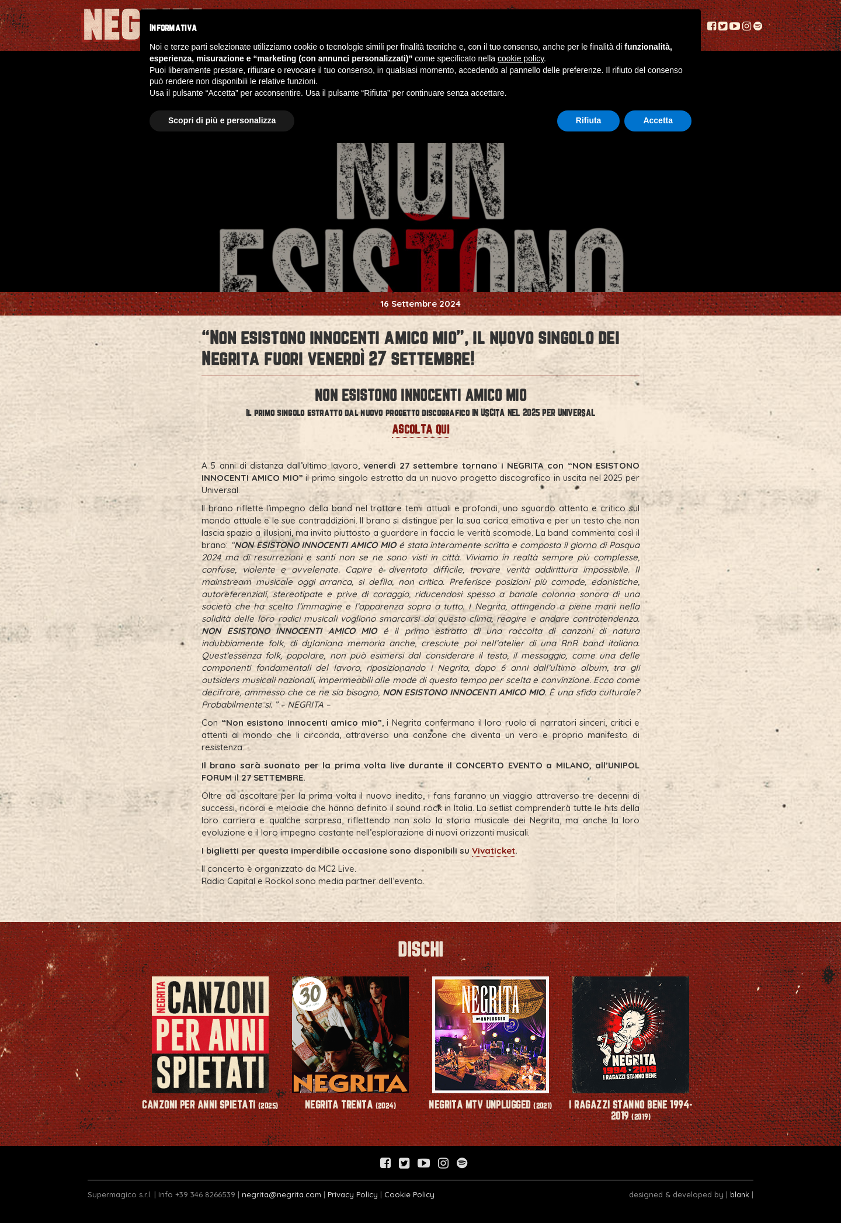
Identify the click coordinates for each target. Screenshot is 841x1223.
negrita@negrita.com (281, 1194)
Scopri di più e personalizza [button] (222, 120)
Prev (120, 1027)
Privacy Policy (353, 1194)
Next (720, 1027)
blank (739, 1194)
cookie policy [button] (521, 58)
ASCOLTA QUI (420, 429)
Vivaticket (493, 850)
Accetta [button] (658, 120)
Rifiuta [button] (589, 120)
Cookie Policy (409, 1194)
